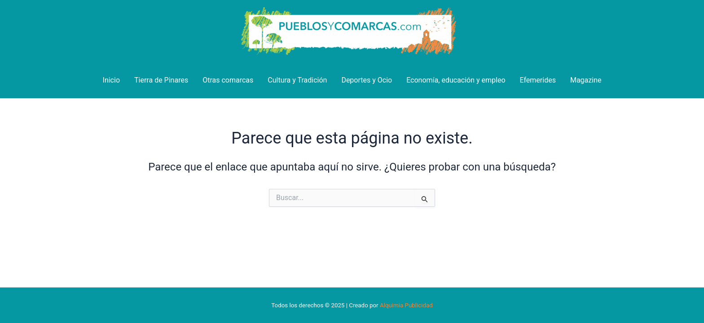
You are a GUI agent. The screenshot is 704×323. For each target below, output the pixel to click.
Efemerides (538, 80)
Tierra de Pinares (161, 80)
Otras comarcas (227, 80)
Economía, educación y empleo (455, 80)
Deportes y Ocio (366, 80)
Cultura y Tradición (297, 80)
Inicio (111, 80)
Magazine (586, 80)
